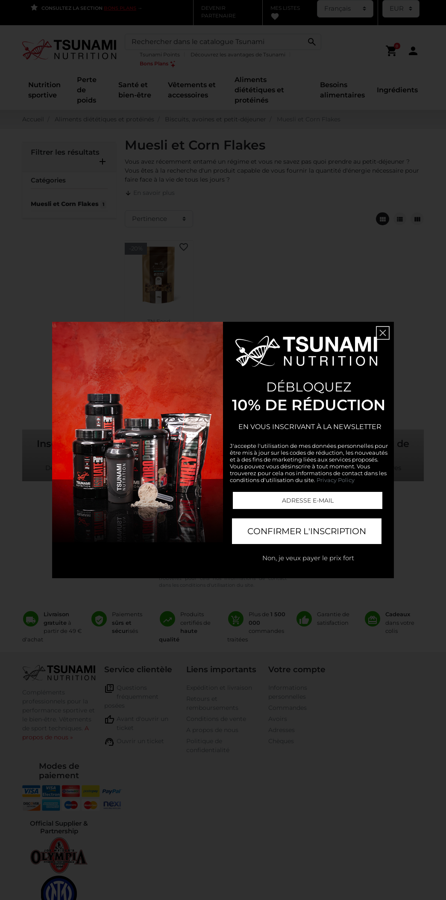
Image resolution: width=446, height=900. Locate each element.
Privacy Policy (336, 479)
